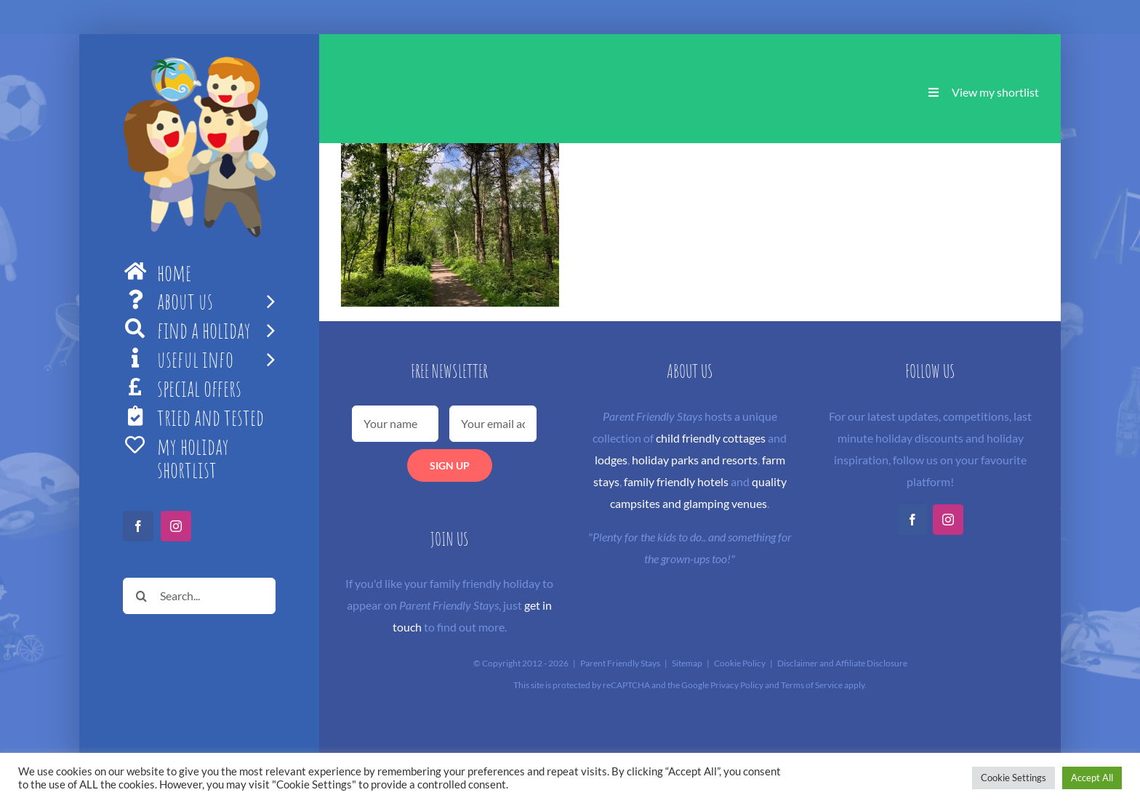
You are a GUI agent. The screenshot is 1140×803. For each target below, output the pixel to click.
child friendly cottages (711, 438)
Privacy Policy (736, 684)
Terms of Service (812, 684)
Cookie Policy (740, 663)
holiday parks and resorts (695, 460)
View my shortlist (995, 92)
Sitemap (687, 663)
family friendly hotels (676, 481)
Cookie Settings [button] (1013, 777)
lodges (611, 460)
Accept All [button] (1092, 777)
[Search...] (199, 596)
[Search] (141, 596)
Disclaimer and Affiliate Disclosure (842, 663)
